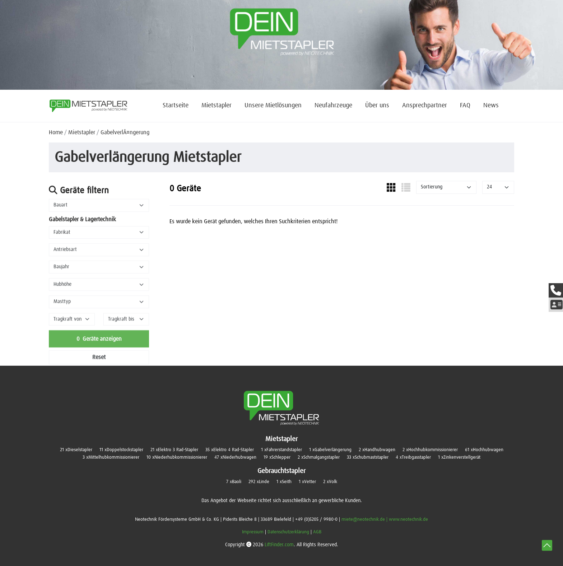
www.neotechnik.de (408, 519)
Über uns (377, 105)
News (491, 105)
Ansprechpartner (424, 105)
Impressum (253, 532)
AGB (317, 532)
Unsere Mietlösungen (273, 105)
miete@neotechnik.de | (365, 519)
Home (56, 132)
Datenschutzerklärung (288, 532)
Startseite (176, 105)
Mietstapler (216, 105)
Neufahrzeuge (333, 105)
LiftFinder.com (279, 544)
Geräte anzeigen (99, 343)
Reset (99, 361)
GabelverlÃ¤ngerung (125, 132)
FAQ (465, 105)
